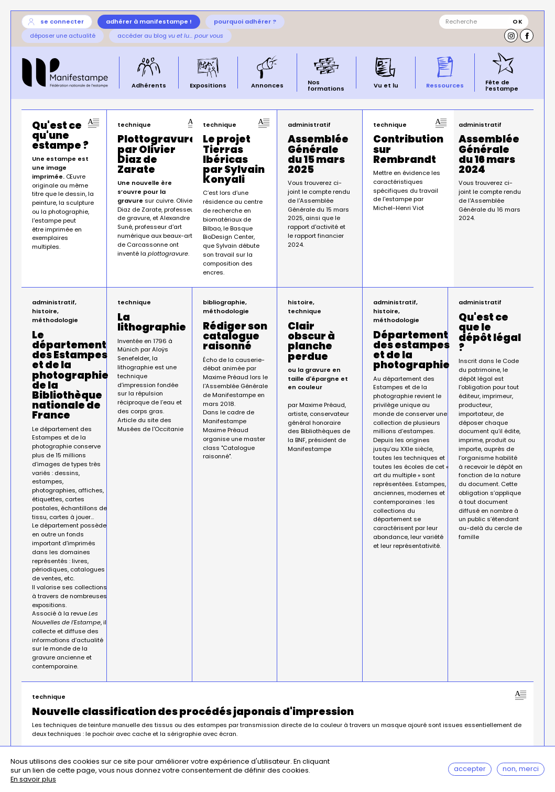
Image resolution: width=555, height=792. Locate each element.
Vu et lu (386, 85)
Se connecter (62, 21)
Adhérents (149, 85)
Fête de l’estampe (501, 84)
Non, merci (521, 769)
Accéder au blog (170, 35)
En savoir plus (33, 780)
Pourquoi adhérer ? (245, 21)
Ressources (445, 85)
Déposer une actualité (62, 35)
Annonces (267, 85)
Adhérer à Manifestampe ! (149, 21)
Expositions (208, 85)
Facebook (527, 35)
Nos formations (326, 84)
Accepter (470, 769)
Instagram (511, 35)
